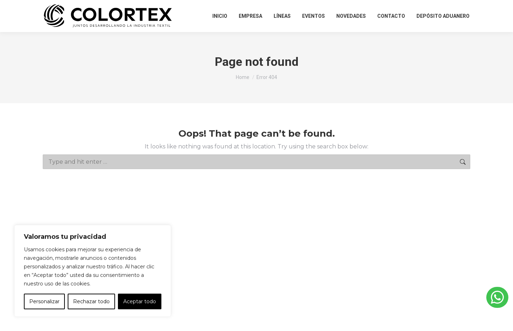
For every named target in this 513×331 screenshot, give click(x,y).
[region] (92, 271)
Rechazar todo (91, 301)
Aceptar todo (139, 301)
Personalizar (44, 301)
